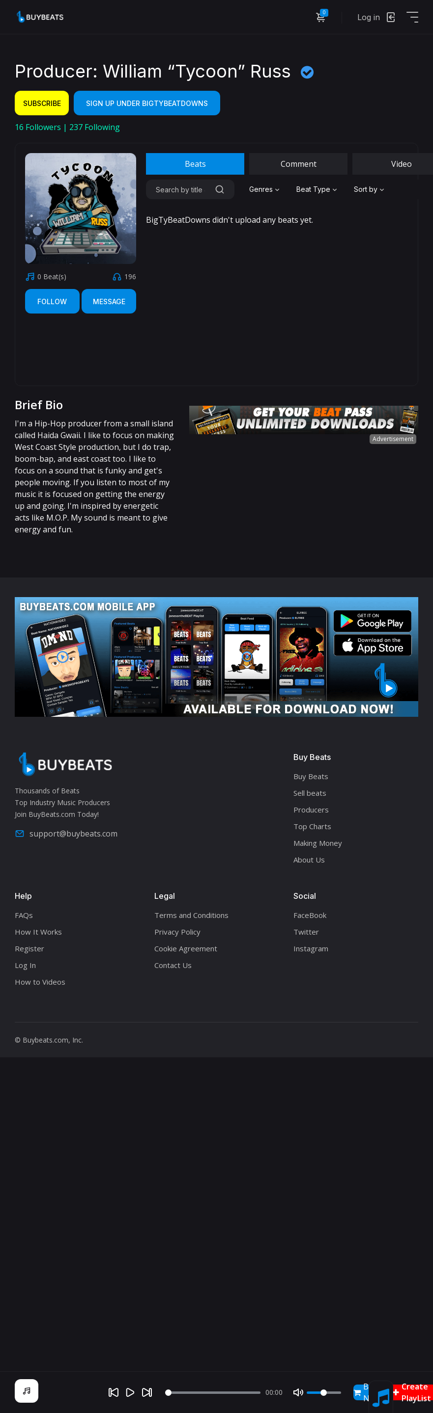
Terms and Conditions (191, 915)
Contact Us (173, 965)
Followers (39, 127)
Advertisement (393, 439)
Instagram (310, 948)
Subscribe (42, 103)
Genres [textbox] (261, 189)
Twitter (306, 932)
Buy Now (366, 1392)
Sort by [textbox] (365, 189)
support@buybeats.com (66, 833)
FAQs (24, 915)
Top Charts (312, 826)
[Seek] (212, 1392)
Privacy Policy (177, 932)
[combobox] (265, 189)
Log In (25, 965)
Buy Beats (310, 776)
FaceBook (309, 915)
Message (109, 301)
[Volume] (324, 1392)
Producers (311, 809)
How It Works (38, 932)
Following (94, 127)
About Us (309, 859)
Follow (52, 301)
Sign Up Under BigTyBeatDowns (147, 103)
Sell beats (309, 793)
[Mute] (298, 1392)
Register (29, 948)
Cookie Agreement (185, 948)
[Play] (130, 1392)
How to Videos (40, 982)
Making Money (317, 843)
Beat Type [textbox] (313, 189)
